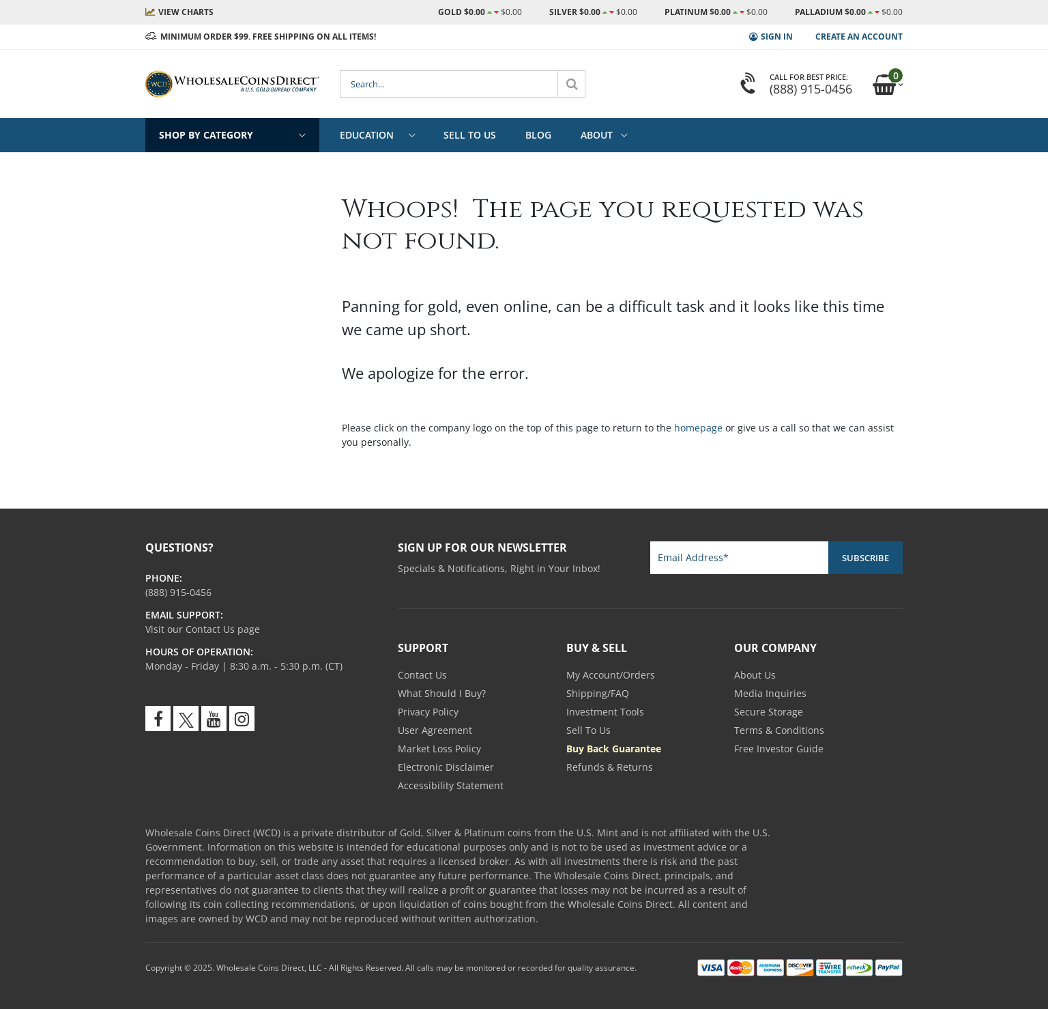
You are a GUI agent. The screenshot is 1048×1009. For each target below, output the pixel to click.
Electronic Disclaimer (446, 767)
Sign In (777, 36)
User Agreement (435, 730)
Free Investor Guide (779, 748)
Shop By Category (206, 134)
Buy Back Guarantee (613, 748)
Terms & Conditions (779, 730)
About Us (755, 674)
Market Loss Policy (439, 748)
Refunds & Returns (609, 767)
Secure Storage (768, 711)
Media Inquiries (770, 693)
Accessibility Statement (451, 785)
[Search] (571, 84)
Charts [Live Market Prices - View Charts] (186, 12)
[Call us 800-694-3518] (178, 592)
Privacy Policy (428, 711)
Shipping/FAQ (597, 693)
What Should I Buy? (442, 693)
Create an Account (859, 36)
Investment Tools (605, 711)
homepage (698, 427)
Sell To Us (588, 730)
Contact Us (422, 674)
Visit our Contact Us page (202, 629)
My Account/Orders (610, 674)
